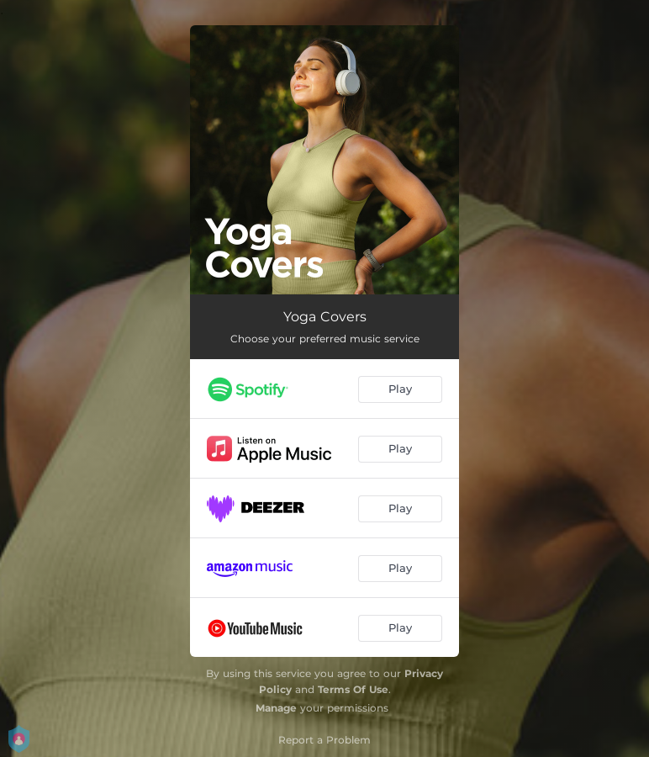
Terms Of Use (353, 689)
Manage (276, 707)
